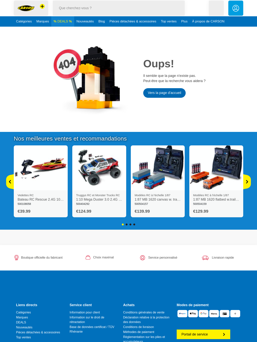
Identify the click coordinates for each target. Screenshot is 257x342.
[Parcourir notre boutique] (119, 12)
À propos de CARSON (208, 29)
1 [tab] (123, 224)
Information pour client (85, 312)
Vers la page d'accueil (164, 93)
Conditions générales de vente (143, 312)
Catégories (24, 29)
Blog (101, 29)
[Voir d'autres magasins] (42, 10)
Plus (184, 29)
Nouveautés (85, 29)
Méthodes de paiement (138, 332)
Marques (42, 29)
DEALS (63, 29)
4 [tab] (134, 224)
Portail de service (203, 334)
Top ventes (168, 29)
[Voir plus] (10, 181)
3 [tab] (130, 224)
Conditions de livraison (138, 327)
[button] (216, 12)
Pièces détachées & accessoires (133, 29)
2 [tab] (127, 224)
